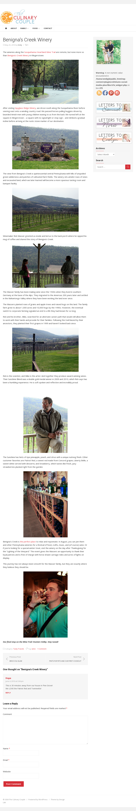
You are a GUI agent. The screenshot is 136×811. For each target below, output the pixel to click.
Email (6, 760)
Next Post (65, 659)
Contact (48, 28)
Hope (8, 678)
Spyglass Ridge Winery (25, 108)
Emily (20, 45)
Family (23, 28)
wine (34, 649)
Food (35, 28)
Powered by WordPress (38, 799)
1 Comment (41, 649)
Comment (7, 714)
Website (7, 771)
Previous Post (16, 659)
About (14, 28)
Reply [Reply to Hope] (8, 693)
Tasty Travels (18, 649)
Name (6, 748)
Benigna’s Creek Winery (18, 55)
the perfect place (28, 541)
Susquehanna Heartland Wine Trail (40, 52)
